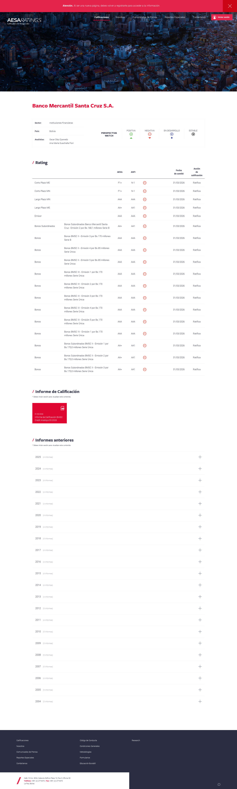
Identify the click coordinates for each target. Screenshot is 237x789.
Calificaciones (101, 17)
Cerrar (230, 6)
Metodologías (85, 752)
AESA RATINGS (24, 22)
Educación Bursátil (88, 763)
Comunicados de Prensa (145, 17)
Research (136, 740)
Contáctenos (199, 17)
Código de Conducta (88, 740)
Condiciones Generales (90, 746)
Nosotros (120, 17)
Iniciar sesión (221, 17)
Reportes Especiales (175, 17)
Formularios (85, 758)
